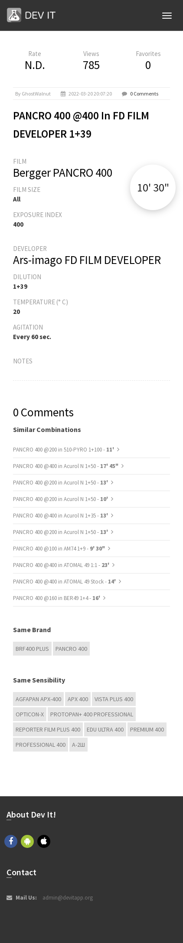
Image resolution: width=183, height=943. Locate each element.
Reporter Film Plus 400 (48, 729)
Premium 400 (147, 729)
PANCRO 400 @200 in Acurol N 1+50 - (61, 482)
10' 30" (153, 187)
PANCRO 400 (71, 649)
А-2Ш (78, 744)
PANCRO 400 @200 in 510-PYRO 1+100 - (64, 449)
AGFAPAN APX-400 (38, 699)
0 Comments (144, 93)
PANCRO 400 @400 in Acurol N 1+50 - (65, 466)
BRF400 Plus (32, 649)
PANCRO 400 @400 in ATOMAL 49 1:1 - (62, 565)
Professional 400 (40, 744)
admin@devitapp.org (67, 897)
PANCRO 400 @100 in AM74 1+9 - (59, 548)
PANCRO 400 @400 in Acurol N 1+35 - (61, 515)
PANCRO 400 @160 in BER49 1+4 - (57, 598)
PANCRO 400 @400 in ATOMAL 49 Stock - (65, 581)
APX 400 (78, 699)
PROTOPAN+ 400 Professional (91, 714)
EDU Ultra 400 (105, 729)
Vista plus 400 (114, 699)
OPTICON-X (30, 714)
